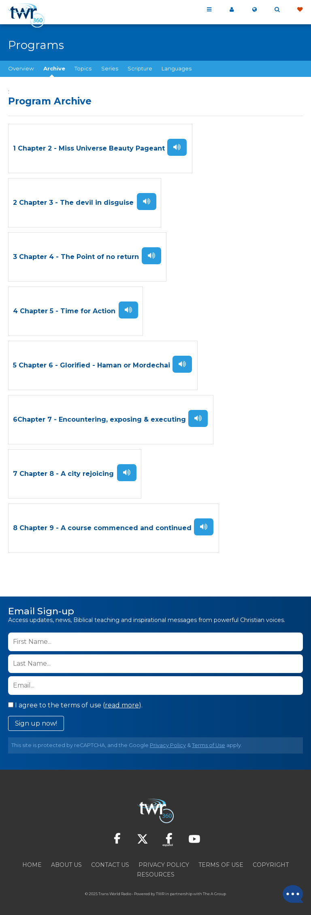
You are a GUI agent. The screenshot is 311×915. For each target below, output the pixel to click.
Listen (177, 146)
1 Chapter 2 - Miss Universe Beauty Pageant (89, 148)
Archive (54, 68)
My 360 (231, 9)
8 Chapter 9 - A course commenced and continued (102, 525)
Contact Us (110, 861)
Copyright (271, 861)
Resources (156, 871)
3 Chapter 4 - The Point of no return (76, 256)
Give (299, 9)
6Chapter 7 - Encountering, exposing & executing (99, 417)
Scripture (140, 68)
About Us (66, 861)
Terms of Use (208, 742)
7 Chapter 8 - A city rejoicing (63, 471)
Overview (21, 68)
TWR (160, 890)
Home (32, 861)
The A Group (214, 890)
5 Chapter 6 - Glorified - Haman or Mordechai (91, 363)
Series (109, 68)
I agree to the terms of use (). (75, 702)
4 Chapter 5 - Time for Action (64, 310)
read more (122, 702)
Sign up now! (36, 720)
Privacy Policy (168, 742)
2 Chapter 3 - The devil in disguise (73, 202)
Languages (177, 68)
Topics (83, 68)
